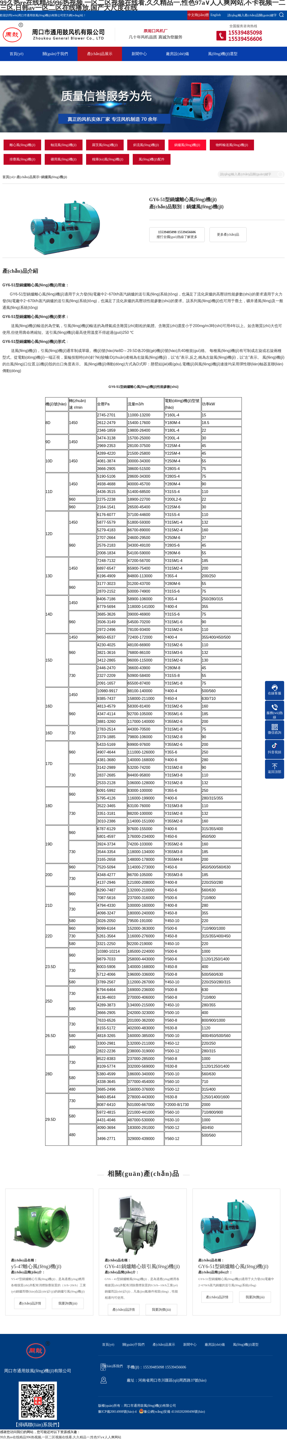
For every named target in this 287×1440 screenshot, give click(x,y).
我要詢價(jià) (67, 1303)
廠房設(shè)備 (177, 54)
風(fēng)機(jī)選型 (222, 54)
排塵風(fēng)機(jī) (22, 159)
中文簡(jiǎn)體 (198, 15)
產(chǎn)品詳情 (30, 1303)
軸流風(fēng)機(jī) (63, 145)
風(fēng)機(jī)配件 (151, 159)
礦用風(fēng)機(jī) (63, 159)
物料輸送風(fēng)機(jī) (232, 145)
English (215, 15)
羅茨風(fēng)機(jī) (105, 145)
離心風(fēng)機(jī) (22, 145)
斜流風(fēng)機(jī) (146, 145)
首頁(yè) (16, 54)
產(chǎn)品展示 (100, 54)
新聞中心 (139, 54)
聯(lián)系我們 (21, 68)
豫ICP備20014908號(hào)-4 (117, 1411)
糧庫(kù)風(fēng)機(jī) (107, 159)
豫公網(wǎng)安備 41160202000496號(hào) (174, 1411)
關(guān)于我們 (55, 54)
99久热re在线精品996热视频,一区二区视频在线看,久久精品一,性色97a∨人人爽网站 (60, 1437)
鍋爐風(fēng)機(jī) (187, 145)
